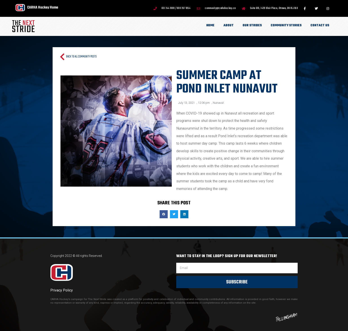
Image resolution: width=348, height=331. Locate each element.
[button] (164, 214)
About (228, 25)
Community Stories (286, 25)
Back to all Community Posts (81, 56)
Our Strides (252, 25)
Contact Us (319, 25)
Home (210, 25)
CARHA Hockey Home (42, 7)
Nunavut (218, 102)
